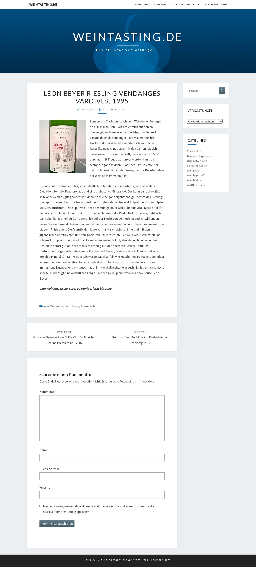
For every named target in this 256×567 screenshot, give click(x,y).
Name (43, 450)
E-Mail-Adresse (49, 469)
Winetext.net (195, 180)
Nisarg (166, 559)
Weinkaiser (193, 170)
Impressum (160, 4)
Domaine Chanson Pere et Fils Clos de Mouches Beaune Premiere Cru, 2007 (64, 337)
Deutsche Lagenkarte (200, 156)
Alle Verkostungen (215, 4)
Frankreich (88, 306)
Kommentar (48, 392)
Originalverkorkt (197, 161)
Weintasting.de (43, 4)
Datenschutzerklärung (185, 4)
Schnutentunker (197, 165)
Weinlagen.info (196, 175)
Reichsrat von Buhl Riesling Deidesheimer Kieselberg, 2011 (139, 337)
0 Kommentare (116, 109)
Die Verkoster (141, 4)
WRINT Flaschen (197, 185)
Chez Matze (194, 151)
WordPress (140, 559)
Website (44, 487)
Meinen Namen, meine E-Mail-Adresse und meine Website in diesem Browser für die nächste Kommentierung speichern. (98, 509)
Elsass (75, 306)
